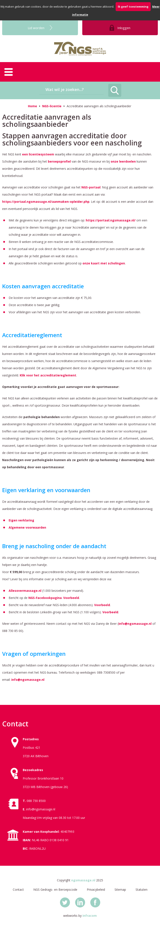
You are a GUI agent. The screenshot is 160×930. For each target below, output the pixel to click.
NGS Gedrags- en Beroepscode (55, 889)
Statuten (141, 889)
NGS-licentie (51, 106)
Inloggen (123, 28)
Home (32, 106)
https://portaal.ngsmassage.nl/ (111, 220)
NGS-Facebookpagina (45, 598)
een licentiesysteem (38, 154)
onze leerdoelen (123, 161)
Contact (18, 889)
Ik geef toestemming (133, 6)
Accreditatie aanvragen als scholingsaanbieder (99, 106)
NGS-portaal (90, 187)
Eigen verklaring (21, 520)
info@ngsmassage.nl (135, 624)
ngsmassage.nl (83, 880)
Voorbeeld (71, 598)
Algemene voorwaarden (27, 527)
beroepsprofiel (59, 161)
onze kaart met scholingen (103, 263)
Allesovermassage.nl (25, 591)
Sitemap (120, 889)
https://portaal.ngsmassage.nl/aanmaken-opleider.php (45, 202)
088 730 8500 (36, 801)
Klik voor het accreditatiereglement (48, 375)
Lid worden (36, 28)
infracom (89, 916)
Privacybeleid (96, 889)
